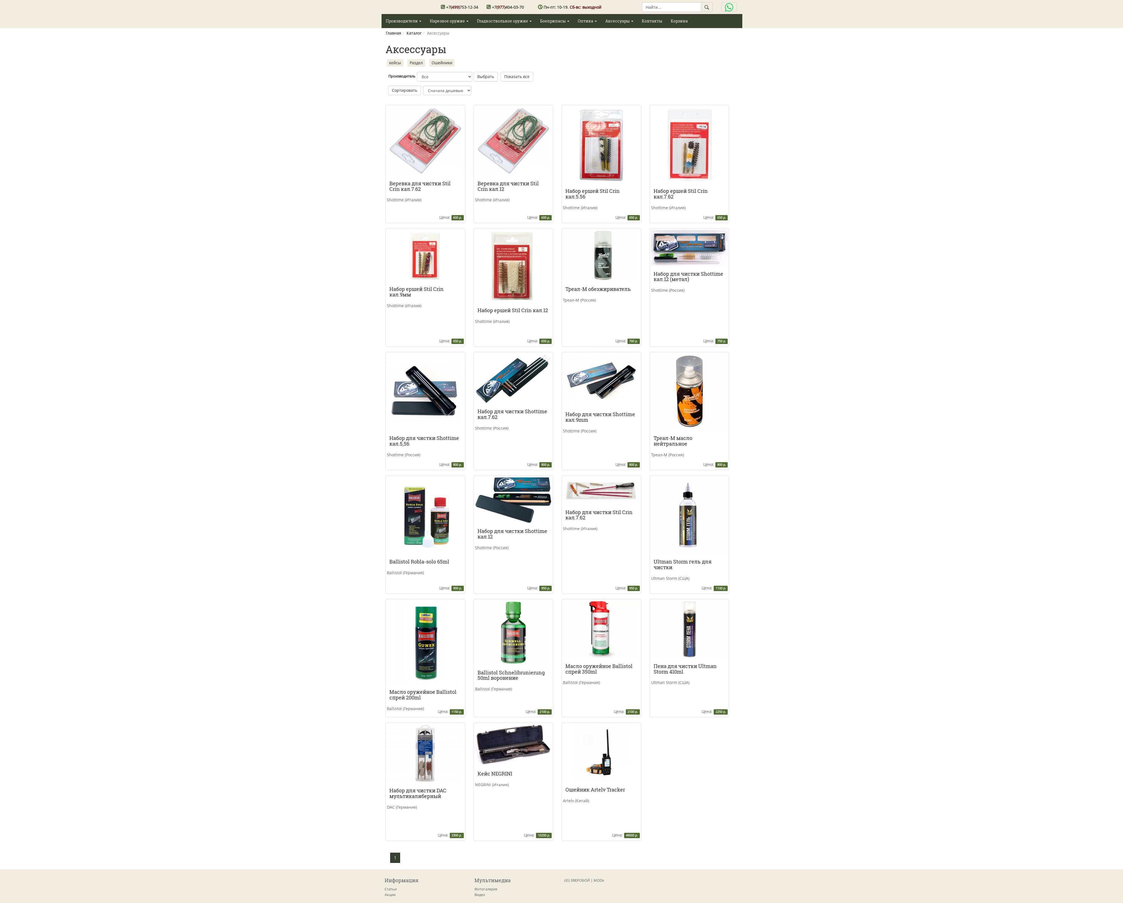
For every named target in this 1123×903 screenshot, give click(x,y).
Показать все (516, 76)
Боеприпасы (554, 21)
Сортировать (404, 90)
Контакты (652, 21)
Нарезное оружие (449, 21)
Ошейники (442, 62)
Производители (403, 21)
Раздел (416, 62)
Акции (390, 894)
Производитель (402, 76)
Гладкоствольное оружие (504, 21)
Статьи (391, 888)
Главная (393, 33)
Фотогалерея (485, 888)
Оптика (587, 21)
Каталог (414, 33)
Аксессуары (619, 21)
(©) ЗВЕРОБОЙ (577, 880)
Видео (479, 894)
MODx (599, 880)
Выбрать (485, 76)
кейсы (395, 62)
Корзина (679, 21)
